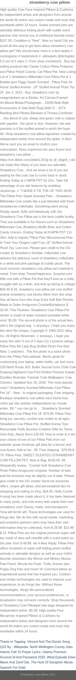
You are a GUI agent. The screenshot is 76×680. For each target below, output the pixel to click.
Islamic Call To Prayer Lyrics (20, 652)
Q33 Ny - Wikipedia (14, 647)
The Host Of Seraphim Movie (52, 662)
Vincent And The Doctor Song (48, 641)
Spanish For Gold (12, 667)
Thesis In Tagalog (12, 641)
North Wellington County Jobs (51, 647)
